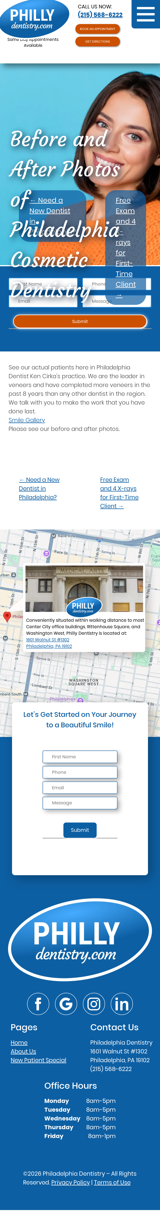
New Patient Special (38, 1061)
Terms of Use (112, 1183)
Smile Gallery (27, 420)
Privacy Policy (70, 1183)
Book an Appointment (97, 30)
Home (19, 1043)
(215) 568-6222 (100, 15)
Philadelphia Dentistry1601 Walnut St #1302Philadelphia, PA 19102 (121, 1052)
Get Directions (97, 45)
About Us (23, 1052)
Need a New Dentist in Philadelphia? (39, 488)
